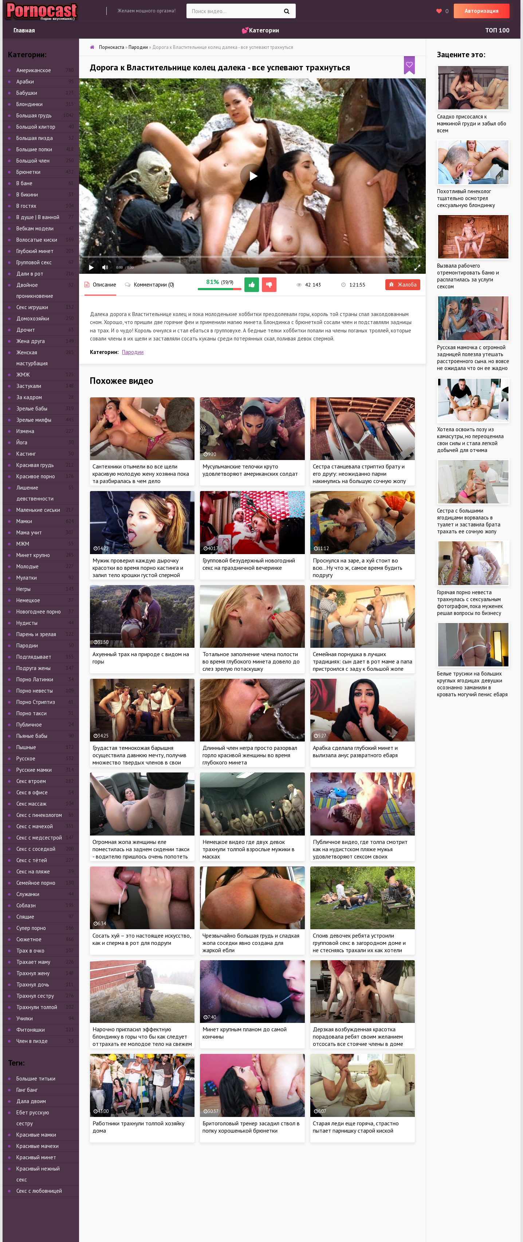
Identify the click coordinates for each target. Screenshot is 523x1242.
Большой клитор (35, 126)
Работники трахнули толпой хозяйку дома (138, 1127)
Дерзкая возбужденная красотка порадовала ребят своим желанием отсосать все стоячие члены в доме (358, 1036)
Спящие (25, 916)
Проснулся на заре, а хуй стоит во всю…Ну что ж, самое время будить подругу (357, 568)
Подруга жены (33, 668)
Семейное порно (35, 882)
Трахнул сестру (35, 995)
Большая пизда (34, 138)
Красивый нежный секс (38, 1174)
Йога (21, 442)
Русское (25, 758)
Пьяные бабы (31, 735)
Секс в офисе (32, 792)
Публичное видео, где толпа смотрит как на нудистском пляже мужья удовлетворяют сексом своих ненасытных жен (360, 852)
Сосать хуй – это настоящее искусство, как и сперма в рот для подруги (142, 939)
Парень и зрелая (36, 634)
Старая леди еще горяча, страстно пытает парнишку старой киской (356, 1127)
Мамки (24, 521)
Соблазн (26, 905)
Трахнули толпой (36, 1007)
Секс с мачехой (34, 826)
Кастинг (26, 453)
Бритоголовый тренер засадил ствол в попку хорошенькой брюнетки (251, 1127)
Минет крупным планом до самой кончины (244, 1032)
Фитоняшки (30, 1029)
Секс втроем (31, 781)
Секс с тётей (31, 860)
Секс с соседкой (35, 848)
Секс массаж (31, 803)
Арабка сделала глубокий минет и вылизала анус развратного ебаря (355, 751)
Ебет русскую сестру (32, 1118)
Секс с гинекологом (39, 814)
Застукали (28, 385)
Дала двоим (31, 1101)
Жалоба (403, 284)
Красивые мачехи (37, 1145)
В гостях (26, 205)
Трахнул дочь (32, 984)
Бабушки (26, 92)
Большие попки (34, 149)
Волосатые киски (36, 239)
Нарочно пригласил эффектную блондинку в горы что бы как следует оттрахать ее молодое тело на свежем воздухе (142, 1040)
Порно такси (31, 713)
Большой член (33, 160)
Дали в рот (29, 273)
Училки (24, 1018)
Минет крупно (33, 555)
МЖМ (22, 543)
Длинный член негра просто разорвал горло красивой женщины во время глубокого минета (249, 755)
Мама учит (29, 532)
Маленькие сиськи (38, 509)
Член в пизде (32, 1040)
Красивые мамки (36, 1134)
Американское (33, 70)
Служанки (27, 894)
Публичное (29, 724)
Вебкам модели (35, 228)
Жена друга (30, 341)
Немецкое (28, 600)
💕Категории (260, 30)
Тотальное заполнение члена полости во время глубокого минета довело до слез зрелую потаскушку (251, 661)
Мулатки (26, 577)
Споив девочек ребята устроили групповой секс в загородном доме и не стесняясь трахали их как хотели (359, 943)
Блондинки (29, 104)
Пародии (132, 352)
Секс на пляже (33, 871)
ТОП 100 (497, 30)
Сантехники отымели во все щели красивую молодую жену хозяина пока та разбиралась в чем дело (141, 473)
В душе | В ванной (37, 217)
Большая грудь (34, 115)
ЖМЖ (23, 374)
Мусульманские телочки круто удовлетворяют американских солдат (250, 470)
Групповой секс (34, 262)
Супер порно (31, 927)
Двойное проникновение (34, 290)
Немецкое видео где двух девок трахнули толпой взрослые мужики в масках (248, 849)
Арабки (25, 81)
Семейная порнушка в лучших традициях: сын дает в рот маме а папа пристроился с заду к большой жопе (362, 661)
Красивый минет (36, 1157)
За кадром (29, 397)
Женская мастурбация (32, 358)
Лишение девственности (35, 493)
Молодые (27, 566)
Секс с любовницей (39, 1190)
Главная (24, 30)
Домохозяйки (32, 318)
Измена (25, 431)
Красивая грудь (35, 465)
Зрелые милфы (33, 419)
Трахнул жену (33, 973)
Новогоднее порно (38, 611)
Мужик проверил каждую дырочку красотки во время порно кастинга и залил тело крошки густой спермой (138, 568)
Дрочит (25, 329)
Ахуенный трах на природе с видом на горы (141, 657)
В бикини (27, 194)
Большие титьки (35, 1078)
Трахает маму (33, 961)
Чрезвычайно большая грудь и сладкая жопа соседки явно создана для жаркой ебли (250, 943)
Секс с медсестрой (39, 837)
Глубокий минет (35, 251)
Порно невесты (34, 690)
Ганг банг (27, 1089)
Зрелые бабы (31, 408)
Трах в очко (30, 950)
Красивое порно (35, 476)
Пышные (26, 747)
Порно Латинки (34, 679)
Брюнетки (28, 171)
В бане (24, 183)
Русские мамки (34, 769)
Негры (23, 588)
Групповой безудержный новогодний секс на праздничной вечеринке (248, 564)
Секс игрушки (32, 307)
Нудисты (27, 622)
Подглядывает (33, 656)
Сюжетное (29, 939)
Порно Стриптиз (35, 701)
